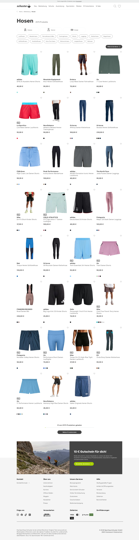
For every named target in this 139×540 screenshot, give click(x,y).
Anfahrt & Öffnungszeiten (105, 486)
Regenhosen (107, 36)
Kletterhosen (95, 36)
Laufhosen (22, 36)
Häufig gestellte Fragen (104, 483)
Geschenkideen (75, 500)
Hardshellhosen (36, 41)
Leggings (83, 36)
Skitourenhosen (64, 41)
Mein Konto (73, 486)
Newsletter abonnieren (83, 464)
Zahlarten (100, 496)
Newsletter (47, 500)
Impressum (109, 532)
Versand (99, 490)
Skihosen (90, 41)
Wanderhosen (33, 36)
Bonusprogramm (75, 483)
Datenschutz (118, 532)
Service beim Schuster (77, 490)
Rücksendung (101, 493)
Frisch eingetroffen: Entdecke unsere (66, 1)
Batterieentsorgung (76, 503)
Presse (45, 503)
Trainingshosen (63, 36)
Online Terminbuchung (77, 493)
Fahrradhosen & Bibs (48, 36)
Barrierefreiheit (102, 500)
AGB (103, 532)
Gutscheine (74, 496)
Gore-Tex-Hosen (50, 41)
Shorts (74, 36)
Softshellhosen (23, 41)
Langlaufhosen (78, 41)
